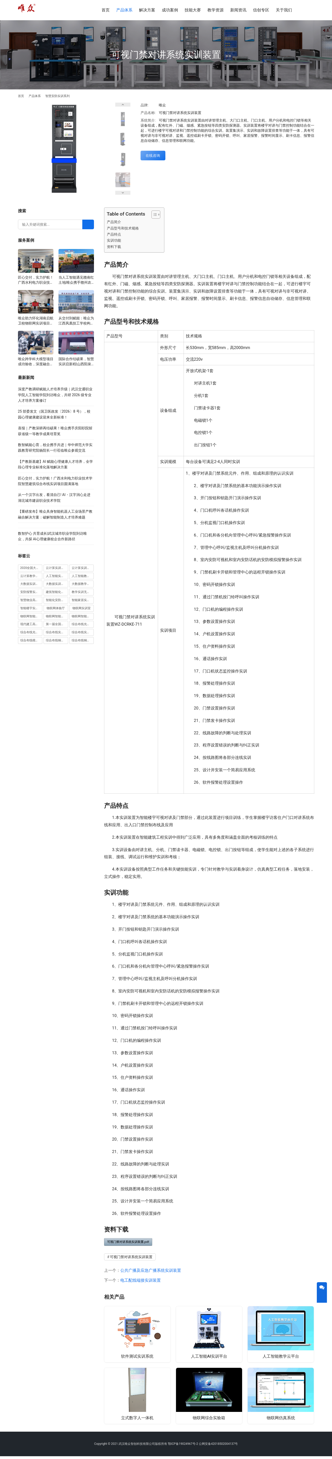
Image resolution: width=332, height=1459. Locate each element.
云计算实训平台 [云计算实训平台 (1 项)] (82, 568)
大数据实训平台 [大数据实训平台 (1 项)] (56, 584)
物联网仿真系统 (281, 1419)
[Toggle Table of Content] (153, 214)
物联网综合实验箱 (209, 1419)
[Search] (88, 224)
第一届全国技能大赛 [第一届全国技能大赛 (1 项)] (57, 624)
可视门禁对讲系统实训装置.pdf (128, 1242)
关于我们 (284, 10)
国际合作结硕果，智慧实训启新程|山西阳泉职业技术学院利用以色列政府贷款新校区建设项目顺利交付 (76, 362)
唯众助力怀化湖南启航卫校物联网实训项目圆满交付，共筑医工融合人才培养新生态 (35, 321)
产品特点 (114, 234)
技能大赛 (193, 10)
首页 (106, 10)
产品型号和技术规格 (123, 228)
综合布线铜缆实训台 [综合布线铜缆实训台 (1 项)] (57, 640)
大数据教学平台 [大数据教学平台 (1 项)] (82, 584)
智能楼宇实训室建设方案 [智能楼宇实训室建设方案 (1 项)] (31, 608)
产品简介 (114, 222)
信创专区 (261, 10)
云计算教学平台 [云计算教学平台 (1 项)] (31, 576)
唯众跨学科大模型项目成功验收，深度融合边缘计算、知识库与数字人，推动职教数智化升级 (35, 362)
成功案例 (170, 10)
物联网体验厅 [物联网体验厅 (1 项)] (56, 608)
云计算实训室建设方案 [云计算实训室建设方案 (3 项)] (57, 568)
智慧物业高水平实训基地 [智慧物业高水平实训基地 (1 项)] (31, 600)
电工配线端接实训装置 (140, 1280)
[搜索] (307, 10)
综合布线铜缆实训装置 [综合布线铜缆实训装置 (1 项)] (83, 640)
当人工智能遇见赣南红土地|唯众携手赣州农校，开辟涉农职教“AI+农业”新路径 (76, 280)
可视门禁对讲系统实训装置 (131, 1257)
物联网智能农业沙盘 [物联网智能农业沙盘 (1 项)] (31, 616)
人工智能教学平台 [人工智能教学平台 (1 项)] (83, 576)
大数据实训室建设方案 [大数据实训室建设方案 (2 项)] (31, 584)
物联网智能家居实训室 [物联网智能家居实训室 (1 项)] (57, 616)
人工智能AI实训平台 (209, 1356)
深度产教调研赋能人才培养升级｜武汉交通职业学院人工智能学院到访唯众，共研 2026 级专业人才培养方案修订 (55, 394)
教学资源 (215, 10)
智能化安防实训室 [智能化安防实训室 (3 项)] (57, 600)
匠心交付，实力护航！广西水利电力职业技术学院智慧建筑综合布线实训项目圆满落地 (35, 280)
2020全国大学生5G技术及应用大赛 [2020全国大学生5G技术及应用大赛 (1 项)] (31, 568)
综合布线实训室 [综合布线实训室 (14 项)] (56, 632)
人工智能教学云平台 (281, 1356)
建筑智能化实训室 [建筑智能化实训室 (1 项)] (57, 592)
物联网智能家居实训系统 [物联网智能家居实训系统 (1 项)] (83, 616)
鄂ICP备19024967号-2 (183, 1446)
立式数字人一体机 (137, 1419)
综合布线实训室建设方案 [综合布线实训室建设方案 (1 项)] (83, 632)
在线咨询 (153, 155)
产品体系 (124, 10)
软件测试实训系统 (137, 1356)
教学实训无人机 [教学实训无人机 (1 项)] (82, 592)
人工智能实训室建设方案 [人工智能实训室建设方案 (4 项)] (57, 576)
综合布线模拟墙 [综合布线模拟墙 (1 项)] (31, 640)
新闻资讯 (238, 10)
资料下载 (114, 247)
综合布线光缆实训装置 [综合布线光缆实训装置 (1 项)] (31, 632)
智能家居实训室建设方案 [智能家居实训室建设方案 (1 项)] (83, 600)
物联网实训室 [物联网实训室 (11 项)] (81, 608)
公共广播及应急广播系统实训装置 (150, 1270)
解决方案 (147, 10)
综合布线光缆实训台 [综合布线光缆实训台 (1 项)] (83, 624)
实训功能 (114, 240)
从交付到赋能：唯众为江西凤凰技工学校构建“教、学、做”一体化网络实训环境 (76, 321)
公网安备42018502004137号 (218, 1446)
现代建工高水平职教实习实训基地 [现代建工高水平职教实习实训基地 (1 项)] (31, 624)
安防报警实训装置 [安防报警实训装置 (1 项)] (31, 592)
